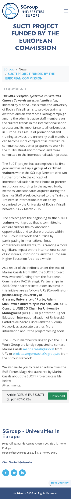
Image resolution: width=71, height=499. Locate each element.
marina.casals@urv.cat (38, 350)
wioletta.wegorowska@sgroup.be (36, 355)
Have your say (60, 482)
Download (57, 397)
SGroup (9, 70)
